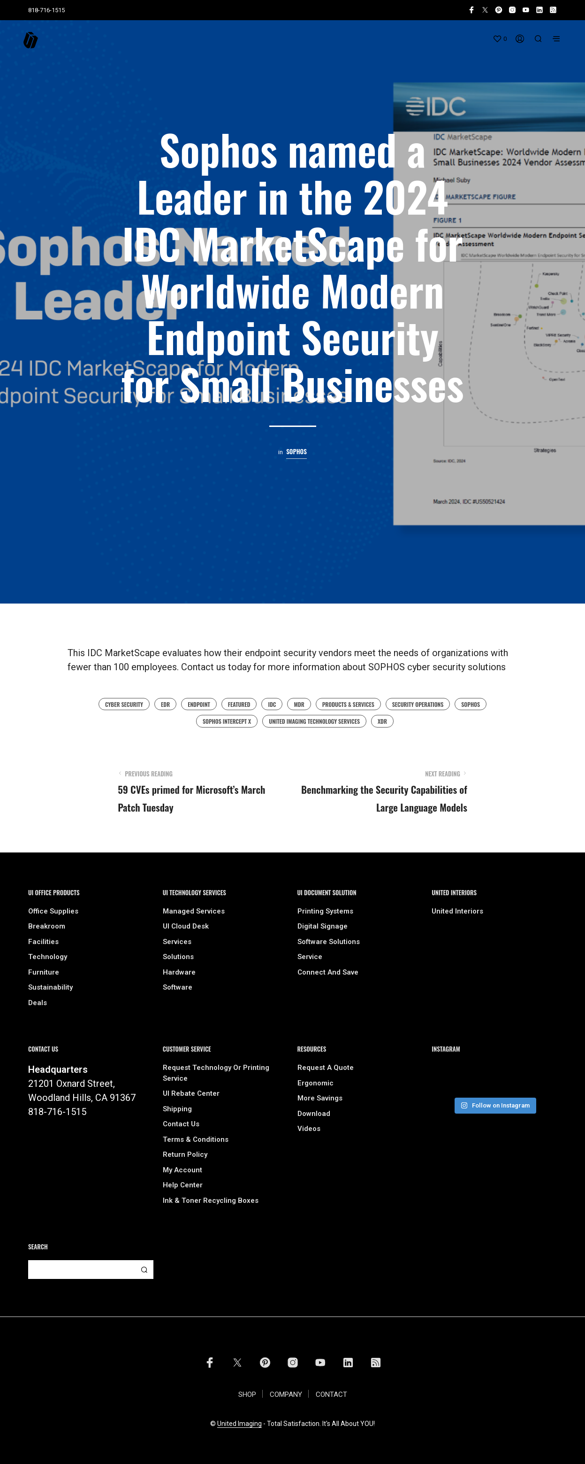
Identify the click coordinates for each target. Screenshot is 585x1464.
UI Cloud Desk (186, 926)
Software (177, 987)
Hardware (179, 972)
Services (177, 941)
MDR (299, 704)
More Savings (319, 1098)
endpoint (199, 704)
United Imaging (239, 1423)
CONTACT (331, 1394)
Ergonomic (315, 1083)
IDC (272, 704)
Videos (308, 1128)
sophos (470, 704)
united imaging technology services (314, 721)
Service (309, 957)
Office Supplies (53, 911)
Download (313, 1113)
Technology (47, 957)
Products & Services (348, 704)
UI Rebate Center (191, 1093)
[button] (500, 39)
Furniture (43, 972)
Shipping (177, 1109)
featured (239, 704)
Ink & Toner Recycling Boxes (210, 1200)
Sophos (296, 451)
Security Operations (418, 704)
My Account (182, 1170)
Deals (37, 1003)
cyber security (124, 704)
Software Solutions (328, 941)
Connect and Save (327, 972)
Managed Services (194, 911)
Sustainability (50, 987)
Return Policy (185, 1154)
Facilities (43, 941)
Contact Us (181, 1124)
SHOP (247, 1394)
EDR (165, 704)
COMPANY (286, 1394)
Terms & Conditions (195, 1139)
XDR (382, 721)
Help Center (183, 1185)
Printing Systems (325, 911)
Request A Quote (325, 1067)
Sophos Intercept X (227, 721)
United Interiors (457, 911)
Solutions (178, 957)
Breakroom (46, 926)
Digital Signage (322, 926)
